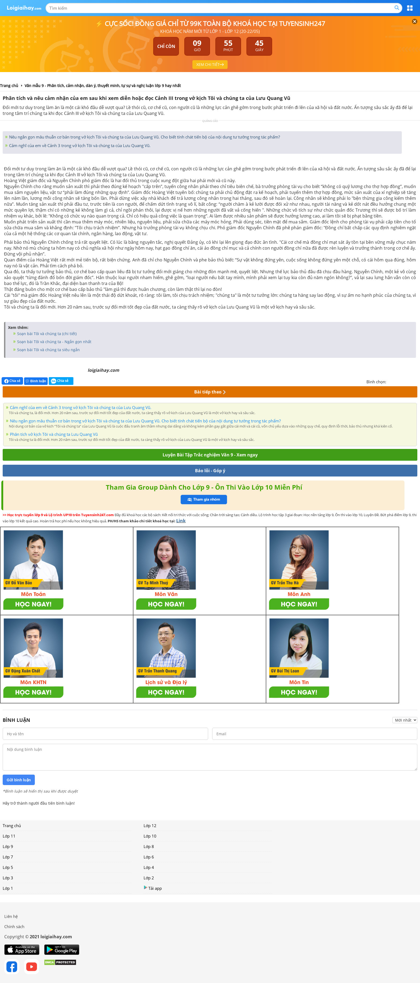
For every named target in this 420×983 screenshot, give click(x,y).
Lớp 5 (8, 867)
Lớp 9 (8, 846)
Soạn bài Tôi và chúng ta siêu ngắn (48, 349)
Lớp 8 (149, 846)
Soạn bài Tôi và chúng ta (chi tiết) (46, 333)
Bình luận (36, 381)
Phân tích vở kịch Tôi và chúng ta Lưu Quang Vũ (54, 434)
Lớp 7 (8, 857)
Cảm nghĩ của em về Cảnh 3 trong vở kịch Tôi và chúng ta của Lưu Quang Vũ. (79, 145)
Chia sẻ (12, 380)
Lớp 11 (9, 836)
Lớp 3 (8, 877)
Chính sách (14, 926)
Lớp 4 (149, 867)
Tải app (153, 888)
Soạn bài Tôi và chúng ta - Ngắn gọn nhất (53, 341)
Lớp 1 (8, 888)
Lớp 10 (150, 836)
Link (181, 521)
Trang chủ (12, 825)
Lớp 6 (149, 857)
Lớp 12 (150, 825)
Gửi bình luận (19, 780)
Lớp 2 (149, 877)
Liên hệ (11, 916)
